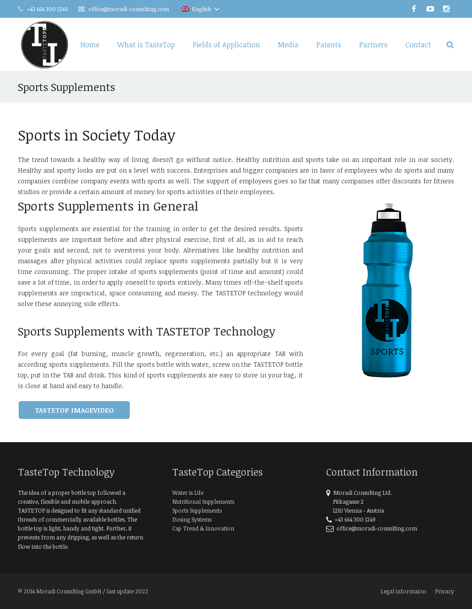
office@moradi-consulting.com (128, 9)
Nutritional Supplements (203, 501)
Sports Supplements (197, 510)
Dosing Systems (191, 519)
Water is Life (187, 493)
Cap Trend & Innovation (203, 528)
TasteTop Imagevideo (74, 410)
